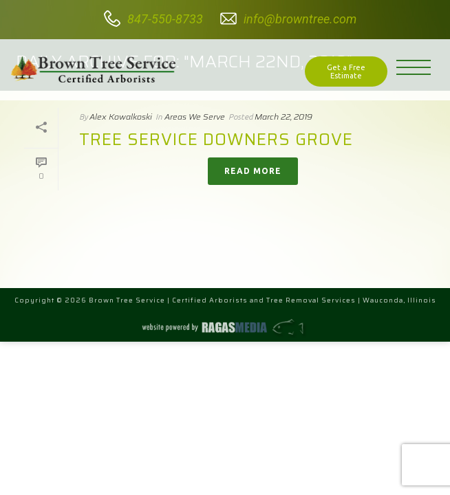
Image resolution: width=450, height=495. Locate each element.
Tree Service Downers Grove (216, 139)
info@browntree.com (300, 19)
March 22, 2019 (283, 116)
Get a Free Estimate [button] (346, 71)
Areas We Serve (194, 116)
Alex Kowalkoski (120, 116)
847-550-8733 (165, 19)
